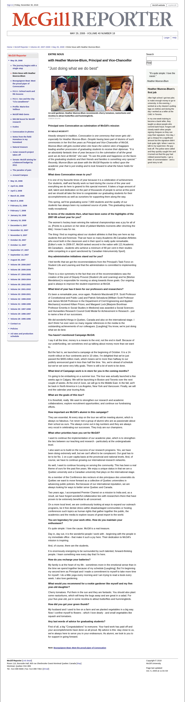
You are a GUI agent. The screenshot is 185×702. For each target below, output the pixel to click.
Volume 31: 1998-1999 (20, 304)
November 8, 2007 (18, 235)
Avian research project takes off (23, 153)
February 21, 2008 (18, 206)
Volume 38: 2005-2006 (20, 270)
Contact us (15, 324)
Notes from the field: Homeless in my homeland (22, 139)
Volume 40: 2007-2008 (40, 47)
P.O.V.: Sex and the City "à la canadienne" (23, 100)
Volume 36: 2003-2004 (20, 279)
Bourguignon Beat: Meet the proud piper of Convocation (24, 83)
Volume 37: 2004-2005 (20, 274)
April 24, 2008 (16, 186)
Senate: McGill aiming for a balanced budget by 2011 (24, 162)
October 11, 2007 (18, 245)
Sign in (10, 5)
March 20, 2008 (17, 196)
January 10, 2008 (18, 220)
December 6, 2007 (18, 225)
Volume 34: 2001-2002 (20, 289)
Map (79, 663)
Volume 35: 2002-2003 (20, 284)
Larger (167, 38)
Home (9, 47)
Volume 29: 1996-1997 (20, 314)
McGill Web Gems (21, 114)
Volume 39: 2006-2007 (20, 265)
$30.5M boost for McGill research (24, 120)
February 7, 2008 (18, 211)
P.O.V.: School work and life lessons (24, 92)
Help (174, 38)
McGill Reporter (21, 47)
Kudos (16, 127)
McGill (172, 5)
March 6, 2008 (16, 201)
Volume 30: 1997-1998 (20, 309)
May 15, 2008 (16, 181)
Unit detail (27, 661)
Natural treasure (20, 147)
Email (46, 669)
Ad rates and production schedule (21, 335)
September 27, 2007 (19, 250)
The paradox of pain (22, 170)
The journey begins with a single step (25, 66)
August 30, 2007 (17, 260)
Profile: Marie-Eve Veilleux (21, 108)
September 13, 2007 (19, 255)
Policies (14, 329)
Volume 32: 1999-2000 (20, 299)
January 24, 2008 (18, 215)
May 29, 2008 (58, 47)
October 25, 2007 (18, 240)
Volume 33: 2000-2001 (20, 294)
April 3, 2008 (16, 191)
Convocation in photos (23, 132)
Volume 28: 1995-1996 (20, 319)
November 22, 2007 (19, 230)
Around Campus (20, 175)
